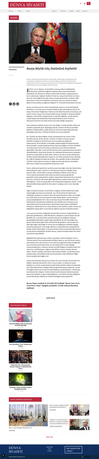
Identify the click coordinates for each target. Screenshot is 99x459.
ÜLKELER (54, 11)
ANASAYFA (10, 11)
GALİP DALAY (13, 69)
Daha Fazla (49, 437)
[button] (3, 455)
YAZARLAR (84, 11)
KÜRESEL (28, 11)
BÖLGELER (64, 11)
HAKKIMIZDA (49, 447)
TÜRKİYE (20, 11)
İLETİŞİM (50, 451)
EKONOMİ (71, 11)
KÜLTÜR (78, 11)
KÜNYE (49, 449)
